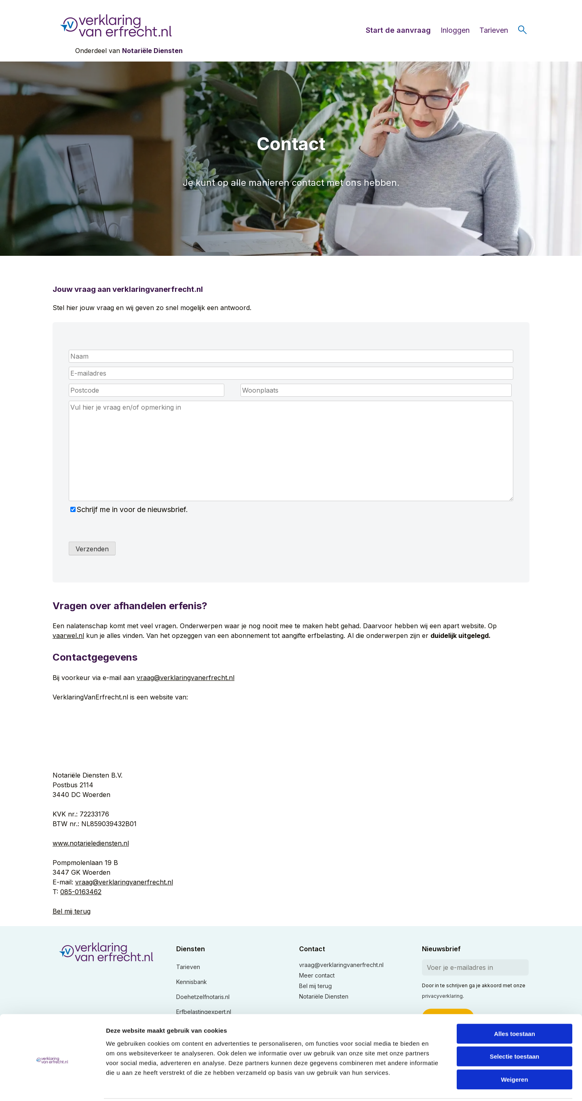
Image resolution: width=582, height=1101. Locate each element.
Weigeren (514, 1049)
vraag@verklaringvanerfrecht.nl (185, 678)
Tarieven (493, 30)
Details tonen (437, 1085)
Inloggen (455, 30)
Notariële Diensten (152, 51)
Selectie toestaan (515, 1027)
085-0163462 (80, 892)
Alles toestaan (514, 1004)
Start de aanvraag (398, 30)
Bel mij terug (72, 911)
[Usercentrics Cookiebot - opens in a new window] (52, 1085)
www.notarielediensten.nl (91, 843)
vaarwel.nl (68, 635)
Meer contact (317, 975)
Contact (312, 949)
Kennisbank (191, 981)
